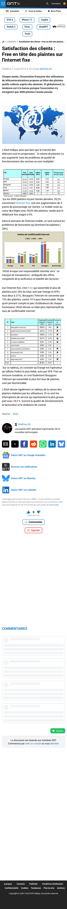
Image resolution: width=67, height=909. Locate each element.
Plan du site (49, 888)
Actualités (12, 11)
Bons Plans (54, 11)
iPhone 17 (27, 19)
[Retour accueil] (13, 3)
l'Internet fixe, (23, 202)
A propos (8, 884)
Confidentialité (11, 888)
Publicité (33, 884)
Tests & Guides (33, 11)
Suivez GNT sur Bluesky (23, 478)
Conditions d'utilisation (52, 884)
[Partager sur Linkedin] (52, 444)
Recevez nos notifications (24, 466)
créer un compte (33, 743)
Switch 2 (11, 26)
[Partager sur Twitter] (15, 444)
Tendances (36, 888)
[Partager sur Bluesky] (61, 444)
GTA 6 (10, 19)
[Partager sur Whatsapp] (43, 444)
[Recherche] (47, 3)
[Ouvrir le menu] (3, 3)
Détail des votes (33, 515)
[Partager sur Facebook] (24, 444)
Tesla (27, 33)
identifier (54, 743)
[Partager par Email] (5, 444)
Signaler (33, 530)
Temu (27, 26)
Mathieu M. (24, 424)
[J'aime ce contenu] (28, 512)
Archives (61, 888)
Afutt (15, 413)
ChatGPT (43, 26)
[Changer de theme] (64, 4)
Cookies (24, 888)
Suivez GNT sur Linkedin (23, 490)
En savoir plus (53, 505)
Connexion (56, 3)
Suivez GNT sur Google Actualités (28, 455)
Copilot (44, 19)
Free (30, 287)
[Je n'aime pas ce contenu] (39, 512)
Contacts (21, 884)
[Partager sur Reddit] (33, 444)
